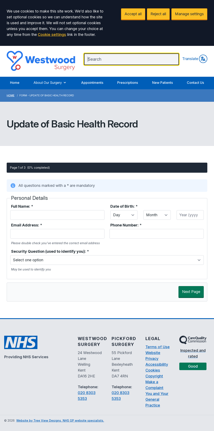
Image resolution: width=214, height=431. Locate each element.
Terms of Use (157, 347)
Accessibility (156, 364)
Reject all (158, 14)
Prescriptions (127, 82)
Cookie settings (52, 34)
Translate (194, 59)
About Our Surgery (50, 82)
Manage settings (189, 14)
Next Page (191, 291)
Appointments (92, 82)
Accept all (133, 14)
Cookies (152, 370)
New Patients (162, 82)
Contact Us (195, 82)
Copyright (154, 376)
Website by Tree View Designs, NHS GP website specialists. (60, 420)
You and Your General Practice (156, 399)
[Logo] (41, 61)
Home (14, 82)
